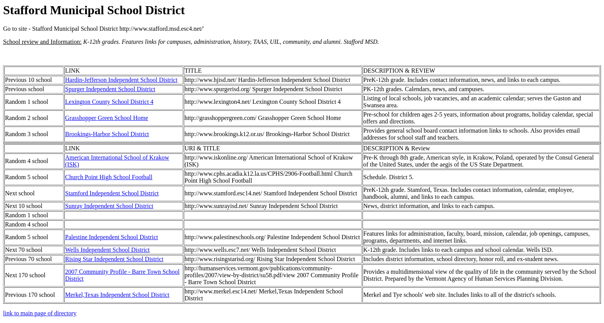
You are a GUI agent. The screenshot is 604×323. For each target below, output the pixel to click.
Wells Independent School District (107, 249)
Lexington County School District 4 (109, 101)
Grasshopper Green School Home (106, 118)
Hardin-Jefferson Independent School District (121, 80)
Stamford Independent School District (112, 193)
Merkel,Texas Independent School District (117, 294)
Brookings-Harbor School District (107, 134)
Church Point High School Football (109, 177)
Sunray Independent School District (109, 206)
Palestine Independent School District (111, 237)
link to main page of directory (40, 313)
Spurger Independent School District (110, 89)
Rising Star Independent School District (114, 259)
